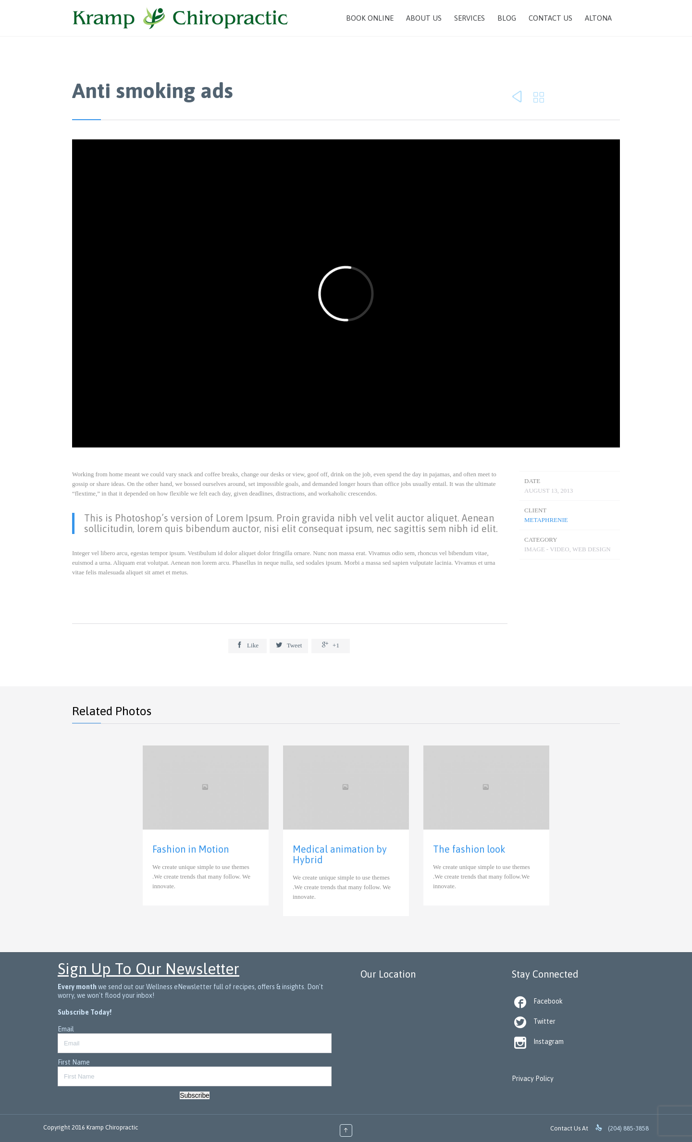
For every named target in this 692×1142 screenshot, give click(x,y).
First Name (74, 1062)
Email (66, 1029)
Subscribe (195, 1095)
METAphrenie (546, 519)
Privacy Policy (533, 1078)
